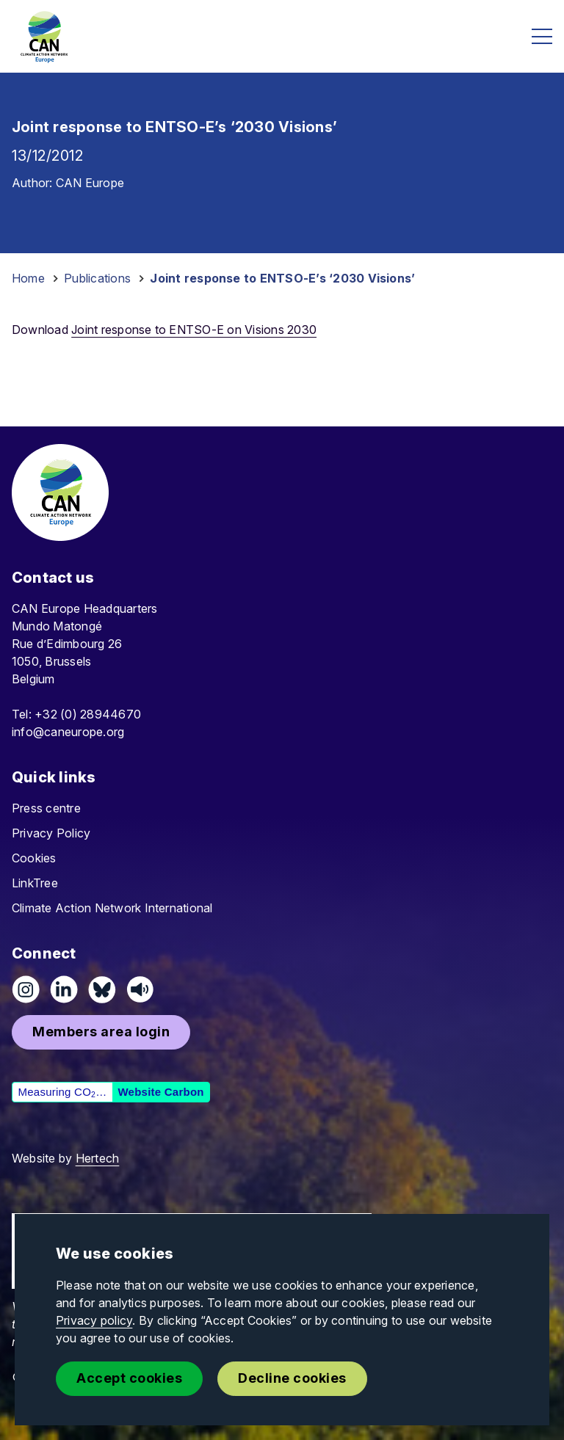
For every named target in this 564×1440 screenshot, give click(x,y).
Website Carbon (160, 1092)
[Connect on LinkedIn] (64, 989)
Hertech (98, 1158)
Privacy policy (94, 1320)
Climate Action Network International (112, 908)
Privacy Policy (51, 833)
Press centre (46, 808)
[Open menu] (542, 36)
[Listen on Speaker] (140, 989)
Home (28, 278)
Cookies (34, 858)
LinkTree (35, 883)
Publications (97, 278)
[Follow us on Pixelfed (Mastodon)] (102, 989)
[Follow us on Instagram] (26, 989)
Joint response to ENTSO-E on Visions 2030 (194, 329)
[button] (101, 1032)
